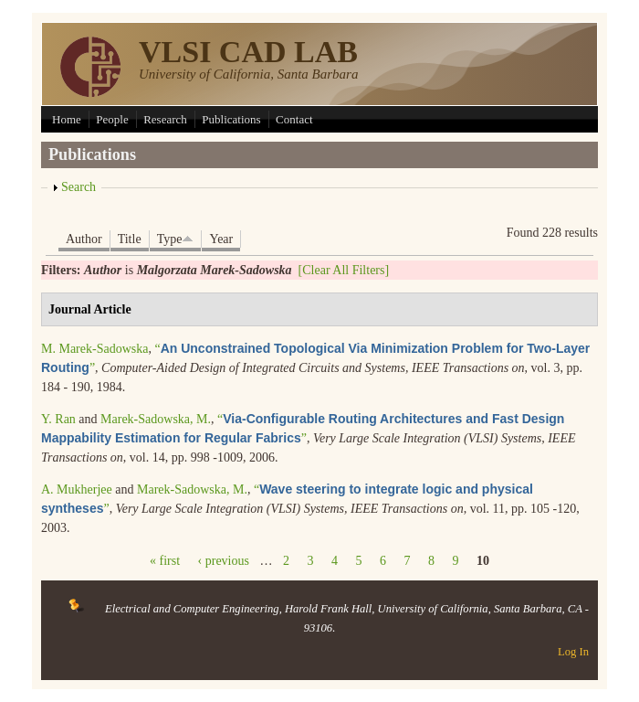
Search (78, 187)
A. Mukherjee (76, 489)
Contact (294, 119)
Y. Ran (58, 419)
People (112, 119)
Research (165, 119)
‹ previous (223, 561)
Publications (231, 119)
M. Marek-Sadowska (94, 349)
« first (165, 561)
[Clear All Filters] (344, 270)
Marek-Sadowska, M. (155, 419)
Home (66, 119)
